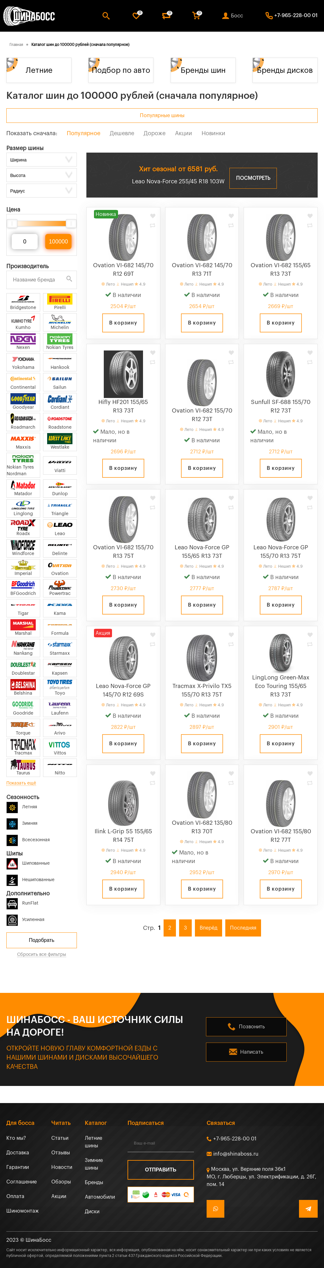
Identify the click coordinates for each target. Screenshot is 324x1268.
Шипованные (28, 862)
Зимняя (21, 822)
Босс (237, 15)
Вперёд (208, 927)
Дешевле (122, 133)
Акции (183, 133)
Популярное (83, 133)
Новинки (213, 133)
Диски (92, 1211)
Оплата (15, 1196)
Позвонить (252, 1026)
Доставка (17, 1152)
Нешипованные (30, 878)
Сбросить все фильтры (41, 954)
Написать (251, 1052)
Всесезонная (28, 839)
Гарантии (17, 1167)
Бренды (94, 1182)
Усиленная (25, 918)
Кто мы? (16, 1138)
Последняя (243, 927)
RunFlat (22, 902)
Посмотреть (253, 178)
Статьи (59, 1138)
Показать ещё (21, 783)
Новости (61, 1167)
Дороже (154, 133)
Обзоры (61, 1181)
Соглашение (21, 1181)
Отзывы (60, 1152)
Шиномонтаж (22, 1211)
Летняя (21, 806)
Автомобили (100, 1197)
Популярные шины (162, 115)
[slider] (12, 223)
